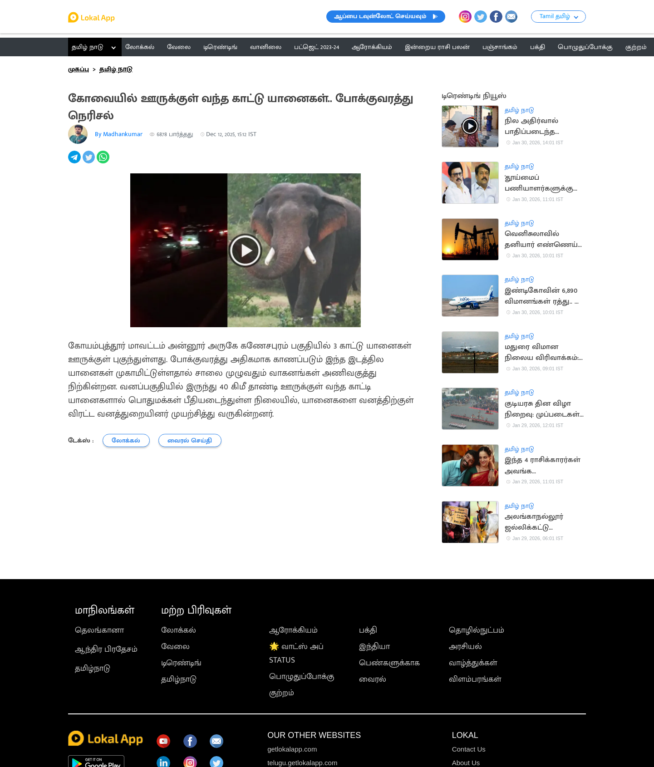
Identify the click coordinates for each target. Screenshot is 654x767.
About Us (466, 763)
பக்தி (368, 630)
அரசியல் (465, 647)
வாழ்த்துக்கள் (473, 663)
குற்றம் (281, 693)
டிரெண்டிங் (181, 663)
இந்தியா (374, 647)
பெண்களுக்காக (389, 663)
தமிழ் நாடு (87, 47)
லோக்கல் (178, 630)
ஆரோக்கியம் (293, 630)
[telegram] (75, 162)
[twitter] (90, 162)
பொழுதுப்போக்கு (301, 676)
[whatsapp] (104, 162)
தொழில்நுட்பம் (476, 630)
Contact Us (469, 749)
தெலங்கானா (99, 630)
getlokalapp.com (292, 749)
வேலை (175, 647)
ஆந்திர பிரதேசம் (106, 649)
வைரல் (372, 679)
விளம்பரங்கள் (475, 679)
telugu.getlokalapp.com (302, 763)
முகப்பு (78, 69)
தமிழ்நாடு (92, 668)
